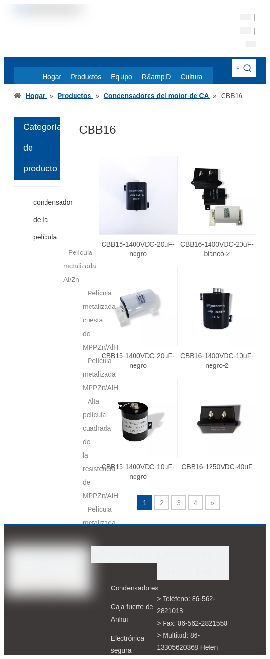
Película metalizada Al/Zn (79, 266)
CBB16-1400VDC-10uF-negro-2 (217, 360)
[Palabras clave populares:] (247, 68)
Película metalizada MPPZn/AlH (100, 374)
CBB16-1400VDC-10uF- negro (138, 471)
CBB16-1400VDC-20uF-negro (138, 249)
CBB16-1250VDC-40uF (216, 467)
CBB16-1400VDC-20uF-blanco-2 (217, 249)
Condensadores (135, 588)
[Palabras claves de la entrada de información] (235, 68)
